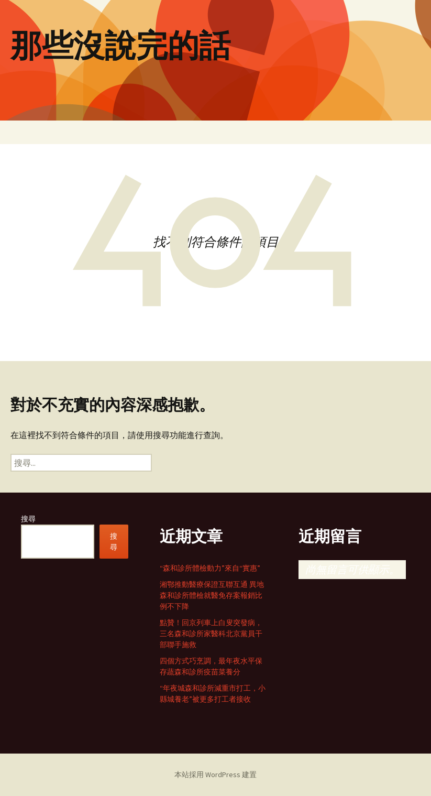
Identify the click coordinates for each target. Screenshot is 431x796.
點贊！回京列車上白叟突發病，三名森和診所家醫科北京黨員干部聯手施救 (211, 633)
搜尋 (28, 519)
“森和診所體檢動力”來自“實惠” (210, 568)
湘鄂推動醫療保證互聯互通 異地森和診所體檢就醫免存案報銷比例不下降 (212, 595)
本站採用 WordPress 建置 (215, 774)
